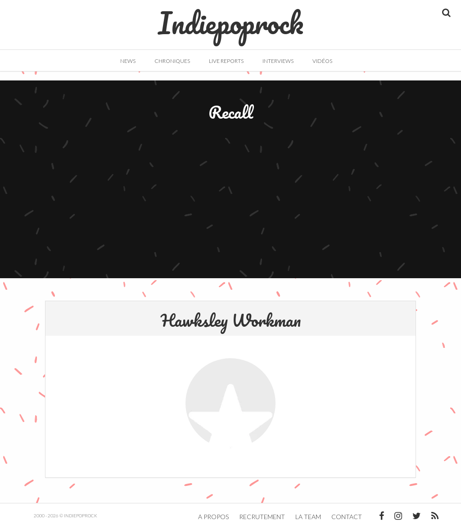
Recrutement (262, 516)
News (128, 61)
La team (308, 516)
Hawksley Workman (231, 320)
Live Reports (226, 61)
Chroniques (172, 61)
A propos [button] (213, 516)
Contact (346, 516)
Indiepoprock (230, 18)
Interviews (278, 61)
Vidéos (322, 61)
